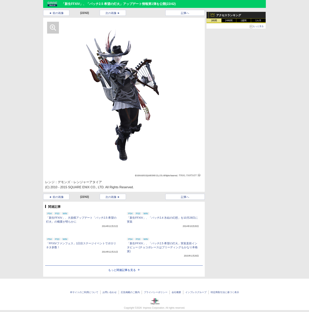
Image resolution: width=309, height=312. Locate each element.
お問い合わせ (109, 292)
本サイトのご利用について (84, 292)
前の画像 (58, 13)
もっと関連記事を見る (124, 270)
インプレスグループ (196, 292)
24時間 (228, 20)
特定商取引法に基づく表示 (225, 292)
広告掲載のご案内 (130, 292)
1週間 (244, 20)
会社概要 (176, 292)
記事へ (185, 13)
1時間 (214, 20)
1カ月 (258, 20)
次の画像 (110, 13)
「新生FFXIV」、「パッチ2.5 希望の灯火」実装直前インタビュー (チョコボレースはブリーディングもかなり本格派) (162, 247)
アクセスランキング (228, 15)
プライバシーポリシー (156, 292)
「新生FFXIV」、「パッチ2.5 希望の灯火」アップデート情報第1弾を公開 (113, 4)
